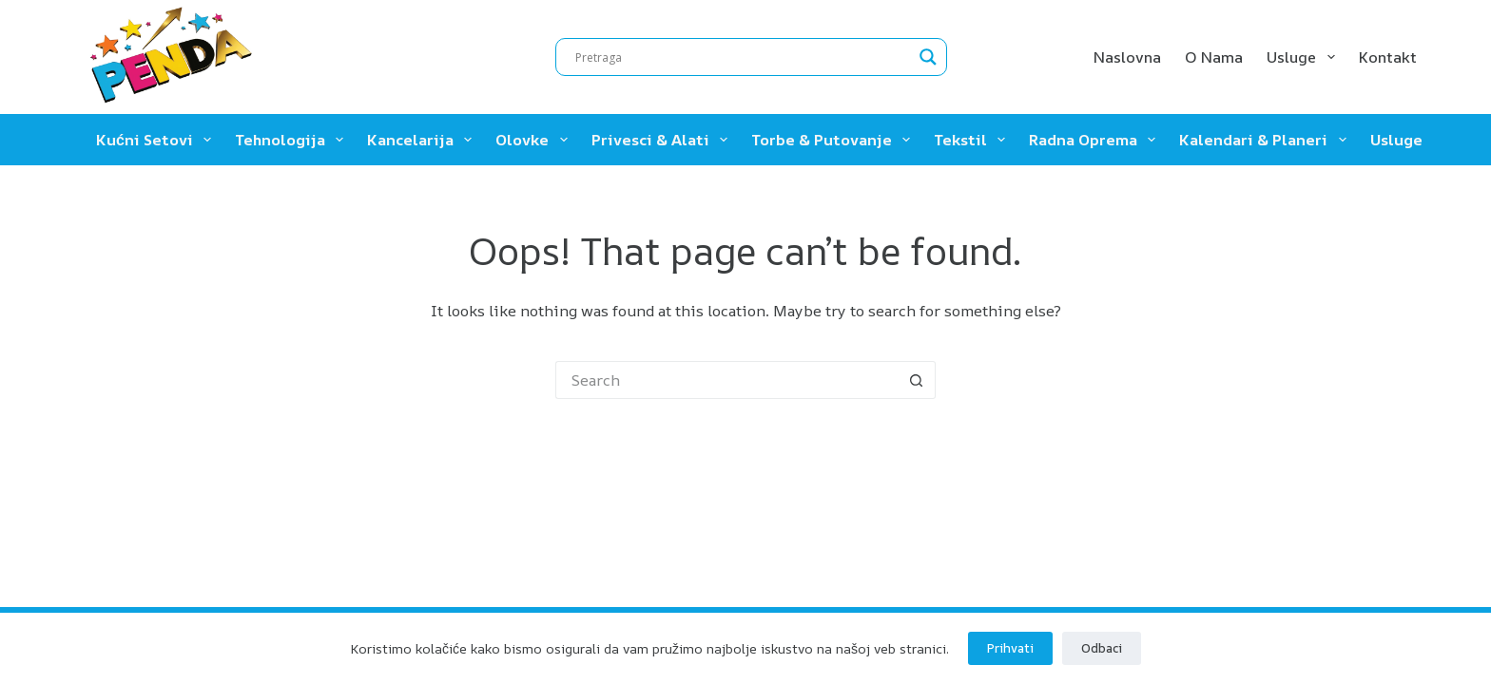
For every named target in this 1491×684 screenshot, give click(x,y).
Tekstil (973, 139)
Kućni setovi (157, 139)
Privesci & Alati (663, 139)
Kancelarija (423, 139)
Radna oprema (1096, 139)
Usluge (1304, 57)
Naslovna (1127, 57)
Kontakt (1388, 57)
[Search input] (742, 57)
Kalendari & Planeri (1266, 139)
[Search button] (917, 380)
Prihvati (1010, 647)
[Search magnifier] (928, 57)
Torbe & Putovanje (834, 139)
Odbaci (1101, 647)
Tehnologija (293, 139)
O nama (1214, 57)
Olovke (534, 139)
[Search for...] (726, 380)
